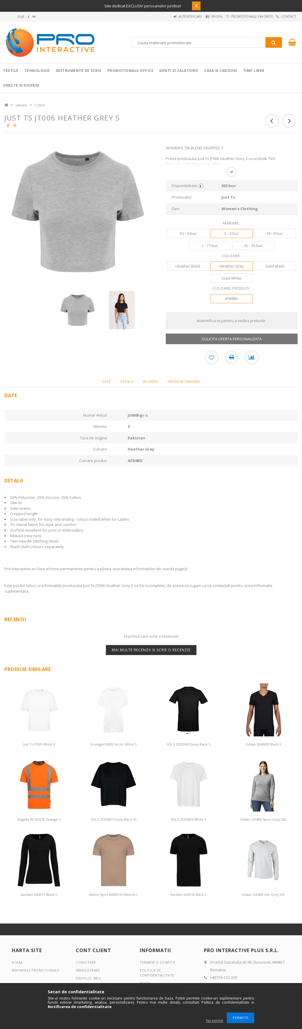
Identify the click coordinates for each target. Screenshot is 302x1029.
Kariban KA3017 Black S (39, 894)
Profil (203, 16)
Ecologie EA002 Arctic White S (114, 744)
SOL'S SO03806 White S (188, 819)
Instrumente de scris (78, 70)
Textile (11, 70)
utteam (21, 105)
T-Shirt (40, 105)
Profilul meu (88, 978)
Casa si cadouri (220, 70)
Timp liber (254, 70)
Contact (285, 16)
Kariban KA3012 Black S (188, 894)
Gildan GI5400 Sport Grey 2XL (263, 819)
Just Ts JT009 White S (39, 744)
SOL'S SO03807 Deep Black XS (114, 819)
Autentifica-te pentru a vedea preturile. (231, 320)
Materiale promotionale (35, 970)
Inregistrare (88, 970)
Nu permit (214, 1020)
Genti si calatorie (178, 70)
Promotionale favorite (244, 16)
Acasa (17, 962)
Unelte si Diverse (21, 85)
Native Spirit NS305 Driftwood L (113, 894)
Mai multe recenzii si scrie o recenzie (151, 649)
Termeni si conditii (157, 962)
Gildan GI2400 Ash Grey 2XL (263, 894)
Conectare (86, 962)
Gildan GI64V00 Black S (263, 744)
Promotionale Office (130, 70)
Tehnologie (37, 70)
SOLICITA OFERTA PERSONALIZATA (232, 339)
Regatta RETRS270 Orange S (38, 819)
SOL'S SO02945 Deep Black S (188, 744)
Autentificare (171, 16)
